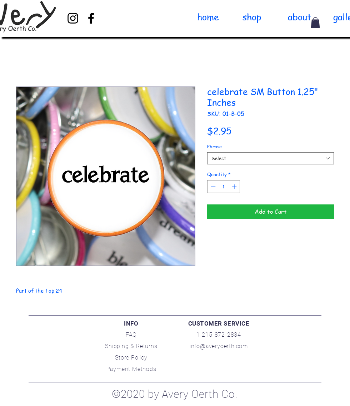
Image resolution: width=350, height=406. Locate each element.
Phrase (214, 146)
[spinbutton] (224, 186)
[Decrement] (212, 186)
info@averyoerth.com (219, 346)
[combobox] (270, 158)
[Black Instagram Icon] (73, 18)
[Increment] (235, 186)
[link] (315, 22)
